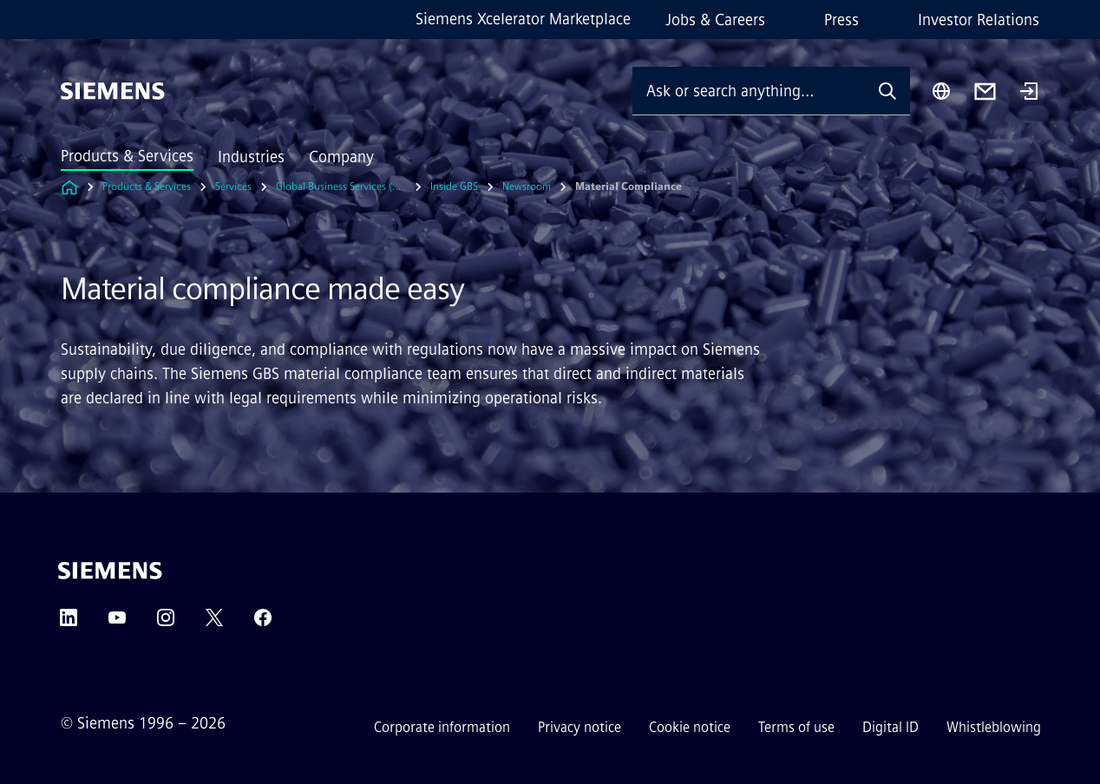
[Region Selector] (941, 91)
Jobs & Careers (715, 19)
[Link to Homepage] (69, 187)
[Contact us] (985, 91)
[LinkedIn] (68, 623)
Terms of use (796, 727)
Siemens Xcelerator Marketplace (523, 19)
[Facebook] (262, 623)
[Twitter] (214, 623)
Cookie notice (689, 727)
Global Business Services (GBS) (341, 186)
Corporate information (442, 727)
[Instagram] (165, 623)
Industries (251, 157)
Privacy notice (579, 727)
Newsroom (526, 186)
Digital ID (890, 727)
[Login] (1028, 93)
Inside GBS (454, 186)
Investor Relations (978, 19)
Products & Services (127, 156)
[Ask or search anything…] (748, 90)
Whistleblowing (993, 727)
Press (841, 19)
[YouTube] (117, 623)
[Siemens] (113, 91)
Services (233, 186)
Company (341, 157)
